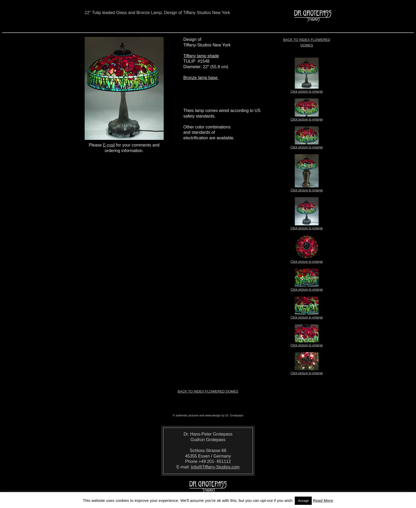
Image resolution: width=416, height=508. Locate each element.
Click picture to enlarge (307, 90)
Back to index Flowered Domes (208, 391)
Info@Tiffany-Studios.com (215, 467)
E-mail (109, 145)
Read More (323, 500)
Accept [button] (303, 501)
